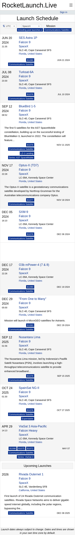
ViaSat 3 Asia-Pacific (33, 426)
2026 (5, 474)
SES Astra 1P (28, 37)
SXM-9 (23, 212)
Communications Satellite (21, 64)
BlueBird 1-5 (27, 106)
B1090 (30, 287)
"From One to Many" (32, 299)
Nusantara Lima (29, 337)
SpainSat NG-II (29, 388)
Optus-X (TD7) (29, 165)
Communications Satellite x (58, 30)
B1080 (30, 60)
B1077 (30, 200)
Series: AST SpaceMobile (21, 157)
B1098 (12, 448)
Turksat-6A (26, 72)
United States (35, 53)
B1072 (30, 448)
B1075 (21, 448)
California (24, 490)
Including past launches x (30, 30)
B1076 (30, 94)
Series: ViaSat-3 (25, 457)
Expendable (27, 418)
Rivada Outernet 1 (31, 474)
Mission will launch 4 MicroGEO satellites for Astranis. (34, 320)
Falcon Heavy (28, 430)
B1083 (30, 325)
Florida (22, 53)
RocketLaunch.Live (29, 5)
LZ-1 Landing (27, 153)
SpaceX (23, 46)
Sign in (63, 12)
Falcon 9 (25, 42)
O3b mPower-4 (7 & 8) (34, 264)
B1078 (30, 145)
